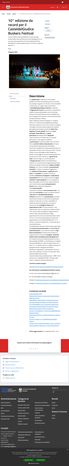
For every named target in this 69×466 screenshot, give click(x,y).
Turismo (20, 421)
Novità (8, 14)
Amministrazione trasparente (39, 433)
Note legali (37, 439)
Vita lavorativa (21, 410)
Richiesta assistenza (23, 440)
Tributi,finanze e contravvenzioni (39, 409)
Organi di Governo (5, 402)
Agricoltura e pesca (40, 423)
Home (3, 14)
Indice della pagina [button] (14, 93)
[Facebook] (56, 7)
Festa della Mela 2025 (35, 294)
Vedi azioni (48, 24)
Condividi (48, 21)
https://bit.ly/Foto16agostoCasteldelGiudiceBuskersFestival (46, 267)
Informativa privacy (40, 437)
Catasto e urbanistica (23, 418)
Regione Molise (6, 2)
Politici (2, 413)
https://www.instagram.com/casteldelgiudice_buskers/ (51, 283)
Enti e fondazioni (5, 411)
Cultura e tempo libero (23, 407)
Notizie (14, 14)
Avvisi (53, 408)
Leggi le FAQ (21, 437)
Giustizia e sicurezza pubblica (42, 405)
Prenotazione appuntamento (25, 432)
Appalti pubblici (22, 416)
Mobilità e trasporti (23, 424)
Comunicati (55, 405)
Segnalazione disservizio (24, 435)
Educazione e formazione (41, 402)
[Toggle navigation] (3, 7)
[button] (34, 463)
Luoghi (53, 415)
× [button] (67, 449)
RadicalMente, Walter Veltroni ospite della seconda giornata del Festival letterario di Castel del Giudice (43, 301)
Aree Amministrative (6, 405)
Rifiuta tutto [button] (40, 460)
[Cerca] (66, 7)
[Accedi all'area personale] (62, 2)
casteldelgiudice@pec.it (9, 446)
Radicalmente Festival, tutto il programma (41, 309)
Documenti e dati (5, 419)
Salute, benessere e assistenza (40, 416)
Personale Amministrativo (7, 416)
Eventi (53, 418)
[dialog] (34, 457)
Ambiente (37, 413)
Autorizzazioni (38, 420)
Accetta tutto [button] (28, 460)
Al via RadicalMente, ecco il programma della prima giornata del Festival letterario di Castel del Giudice (43, 305)
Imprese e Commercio (23, 413)
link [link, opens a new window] (49, 457)
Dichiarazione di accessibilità (42, 442)
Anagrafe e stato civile (23, 405)
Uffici (2, 408)
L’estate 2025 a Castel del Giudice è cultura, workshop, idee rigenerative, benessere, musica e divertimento (44, 324)
